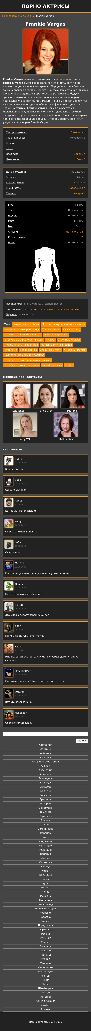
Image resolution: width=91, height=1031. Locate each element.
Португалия (45, 925)
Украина (45, 963)
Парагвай (46, 917)
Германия (45, 816)
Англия (45, 765)
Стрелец (79, 182)
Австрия (45, 749)
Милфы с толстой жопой (56, 344)
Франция (45, 975)
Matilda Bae (66, 439)
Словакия (45, 946)
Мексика (45, 896)
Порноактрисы (11, 16)
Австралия (45, 744)
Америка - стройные (26, 324)
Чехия (45, 980)
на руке (76, 309)
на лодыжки (47, 309)
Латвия (45, 887)
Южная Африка (45, 1001)
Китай (45, 870)
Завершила (78, 132)
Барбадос (45, 782)
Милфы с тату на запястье (21, 344)
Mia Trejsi (72, 410)
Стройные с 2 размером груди (23, 339)
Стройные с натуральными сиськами (27, 360)
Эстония (45, 996)
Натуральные (74, 231)
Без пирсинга (28, 349)
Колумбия (45, 875)
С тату (69, 365)
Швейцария (45, 988)
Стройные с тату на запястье (22, 334)
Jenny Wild (25, 439)
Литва (45, 891)
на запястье (30, 309)
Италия (45, 858)
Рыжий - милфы (52, 365)
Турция (45, 959)
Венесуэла (45, 807)
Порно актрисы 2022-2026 (45, 1022)
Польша (46, 921)
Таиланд (45, 954)
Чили (45, 984)
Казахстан (45, 862)
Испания (45, 854)
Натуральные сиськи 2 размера (24, 355)
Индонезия (45, 841)
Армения (45, 774)
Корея (45, 879)
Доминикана (45, 828)
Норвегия (46, 912)
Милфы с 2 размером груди (21, 329)
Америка (28, 16)
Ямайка (45, 1005)
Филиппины (45, 967)
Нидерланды (46, 904)
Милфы (50, 339)
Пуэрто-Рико (45, 929)
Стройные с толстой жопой (21, 365)
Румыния (45, 938)
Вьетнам (45, 812)
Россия (45, 933)
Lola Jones (18, 410)
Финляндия (45, 971)
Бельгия (45, 791)
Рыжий (81, 159)
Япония (45, 1009)
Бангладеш (45, 778)
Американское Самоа (45, 761)
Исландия (45, 849)
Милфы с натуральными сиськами (63, 324)
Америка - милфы (75, 349)
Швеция (45, 992)
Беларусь (45, 786)
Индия (46, 837)
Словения (45, 950)
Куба (45, 883)
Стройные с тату (50, 349)
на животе (63, 309)
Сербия (45, 942)
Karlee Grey (46, 410)
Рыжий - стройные (56, 334)
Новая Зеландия (45, 908)
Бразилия (45, 799)
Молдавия (45, 900)
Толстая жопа (51, 329)
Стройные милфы (69, 339)
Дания (45, 824)
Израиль (45, 833)
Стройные (10, 349)
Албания (45, 753)
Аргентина (45, 770)
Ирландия (45, 845)
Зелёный (79, 153)
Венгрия (45, 803)
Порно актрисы (45, 6)
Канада (45, 866)
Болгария (45, 795)
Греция (45, 820)
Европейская (77, 188)
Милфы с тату (71, 329)
